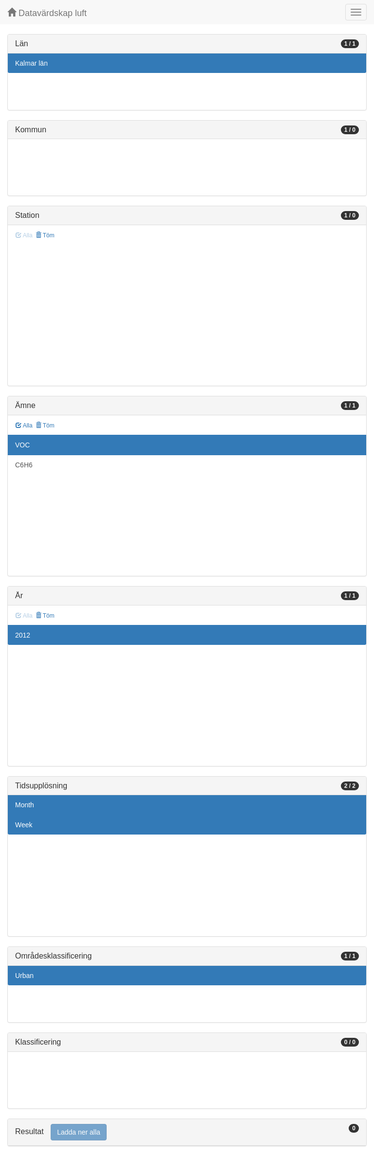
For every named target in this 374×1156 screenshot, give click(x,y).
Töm (45, 235)
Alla (24, 425)
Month (24, 805)
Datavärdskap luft (47, 13)
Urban (24, 975)
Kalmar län (31, 63)
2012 (22, 635)
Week (24, 825)
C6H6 (24, 465)
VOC (22, 445)
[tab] (187, 1132)
